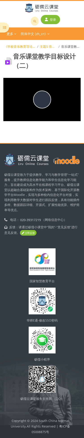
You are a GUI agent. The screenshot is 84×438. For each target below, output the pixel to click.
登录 (50, 19)
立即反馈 (28, 233)
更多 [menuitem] (9, 33)
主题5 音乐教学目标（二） (48, 46)
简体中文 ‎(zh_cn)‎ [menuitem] (33, 33)
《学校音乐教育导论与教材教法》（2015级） (19, 46)
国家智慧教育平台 (42, 281)
